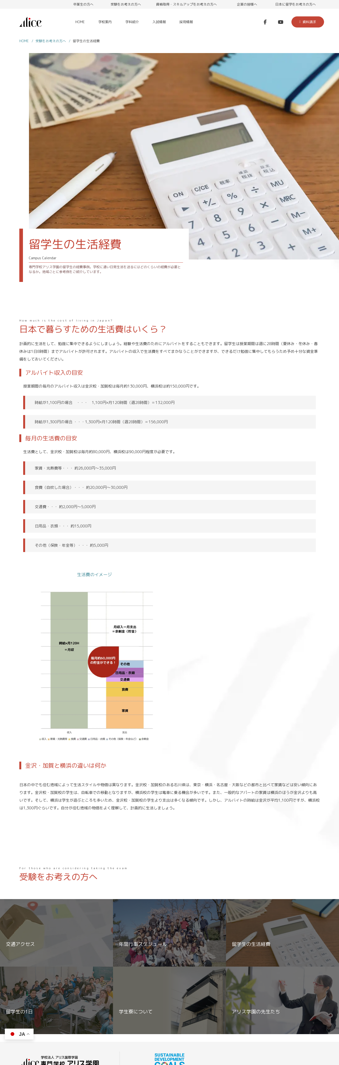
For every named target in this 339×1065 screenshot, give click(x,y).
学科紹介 (132, 22)
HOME (80, 22)
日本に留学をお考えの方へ (295, 4)
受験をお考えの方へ (126, 4)
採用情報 (186, 22)
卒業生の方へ (83, 4)
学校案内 (105, 22)
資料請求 (307, 22)
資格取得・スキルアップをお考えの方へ (186, 4)
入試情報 (159, 22)
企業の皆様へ (247, 4)
